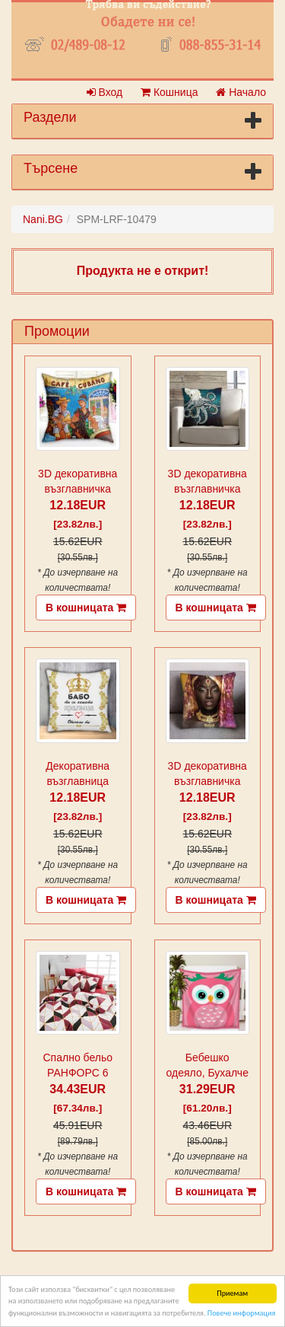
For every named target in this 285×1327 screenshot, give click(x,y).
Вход (105, 92)
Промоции (57, 331)
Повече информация (241, 1314)
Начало (241, 92)
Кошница (169, 92)
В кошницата (86, 607)
